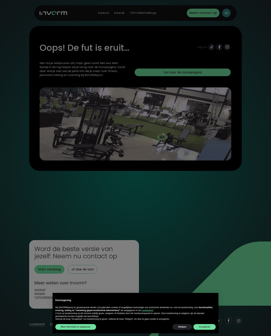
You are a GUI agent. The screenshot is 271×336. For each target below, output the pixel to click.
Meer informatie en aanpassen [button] (76, 327)
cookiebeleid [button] (147, 310)
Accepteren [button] (204, 327)
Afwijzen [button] (182, 327)
